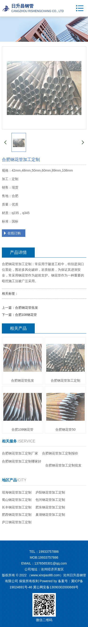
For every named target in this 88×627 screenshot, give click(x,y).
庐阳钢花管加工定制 (50, 492)
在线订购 (14, 233)
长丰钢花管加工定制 (16, 507)
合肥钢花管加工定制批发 (63, 465)
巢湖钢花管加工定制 (50, 514)
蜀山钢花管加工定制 (16, 500)
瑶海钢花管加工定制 (16, 492)
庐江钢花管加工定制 (16, 522)
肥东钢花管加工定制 (50, 507)
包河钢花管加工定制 (50, 500)
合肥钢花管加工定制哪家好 (21, 461)
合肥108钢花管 (26, 315)
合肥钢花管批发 (26, 307)
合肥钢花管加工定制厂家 (20, 453)
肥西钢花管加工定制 (16, 514)
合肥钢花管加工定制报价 (60, 453)
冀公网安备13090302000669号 (55, 587)
